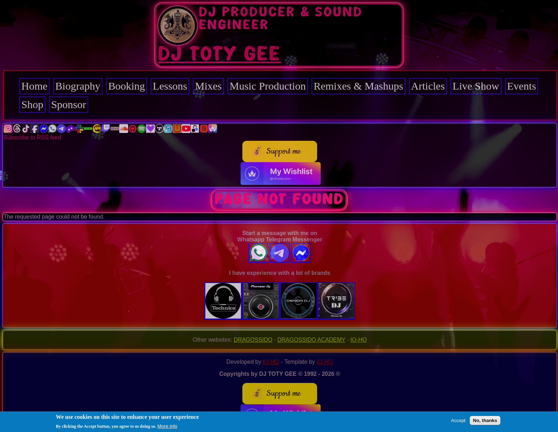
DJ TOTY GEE (219, 54)
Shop (32, 104)
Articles (428, 86)
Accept (458, 420)
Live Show (476, 86)
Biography (77, 86)
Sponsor (68, 104)
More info (168, 426)
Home (34, 86)
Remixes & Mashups (358, 86)
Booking (126, 86)
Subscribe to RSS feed (32, 137)
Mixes (208, 86)
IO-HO (359, 340)
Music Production (268, 86)
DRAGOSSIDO (253, 340)
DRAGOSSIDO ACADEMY (312, 340)
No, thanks (485, 420)
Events (521, 86)
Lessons (170, 86)
